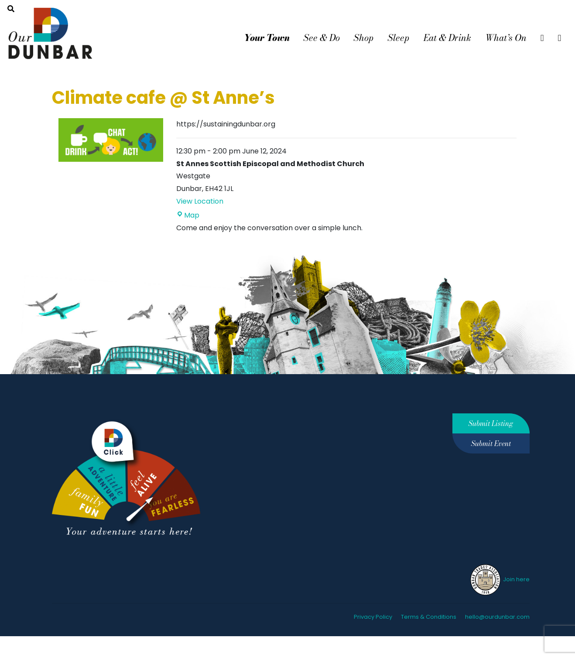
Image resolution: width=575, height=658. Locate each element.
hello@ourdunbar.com (497, 616)
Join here (499, 579)
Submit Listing (491, 423)
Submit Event (491, 443)
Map (187, 215)
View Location (199, 201)
